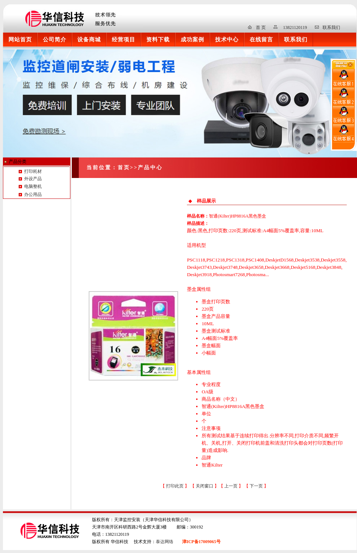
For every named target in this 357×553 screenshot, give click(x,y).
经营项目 (123, 39)
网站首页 (20, 39)
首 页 (261, 27)
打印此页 (175, 486)
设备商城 (89, 39)
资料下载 (158, 39)
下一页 (257, 486)
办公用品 (33, 194)
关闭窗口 (204, 486)
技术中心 (227, 39)
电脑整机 (33, 186)
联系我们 (331, 27)
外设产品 (32, 178)
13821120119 (295, 27)
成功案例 (192, 39)
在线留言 (261, 39)
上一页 (231, 486)
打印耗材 (32, 171)
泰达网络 (164, 541)
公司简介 (54, 39)
